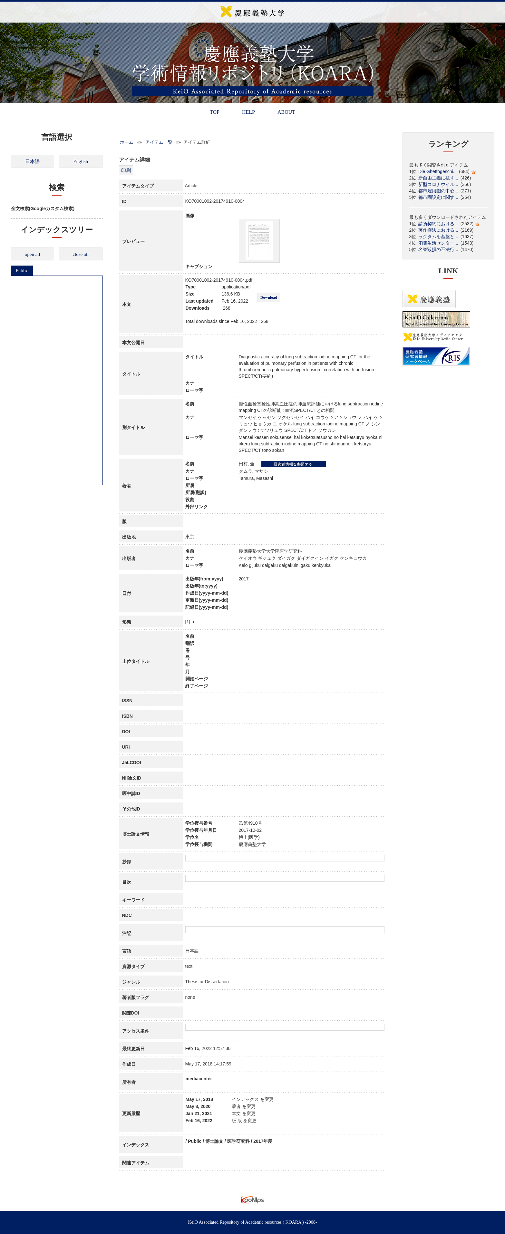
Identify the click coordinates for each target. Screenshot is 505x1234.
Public (22, 270)
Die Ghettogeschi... (437, 171)
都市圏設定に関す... (438, 197)
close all (81, 254)
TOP (214, 112)
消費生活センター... (438, 243)
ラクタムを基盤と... (438, 236)
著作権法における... (438, 230)
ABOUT (286, 112)
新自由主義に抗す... (438, 177)
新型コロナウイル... (438, 184)
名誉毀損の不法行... (438, 249)
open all (32, 254)
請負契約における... (438, 223)
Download (268, 297)
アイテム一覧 (158, 142)
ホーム (126, 142)
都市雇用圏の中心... (438, 190)
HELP (248, 112)
